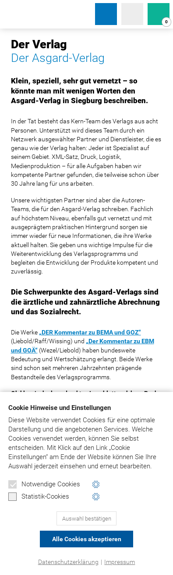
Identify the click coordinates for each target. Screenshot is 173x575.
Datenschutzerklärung (68, 561)
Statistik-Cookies (38, 496)
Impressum (119, 561)
